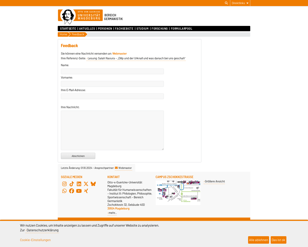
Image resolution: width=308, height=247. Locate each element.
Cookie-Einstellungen (35, 240)
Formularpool (181, 28)
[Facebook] (71, 191)
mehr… (113, 212)
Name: (65, 65)
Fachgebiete (124, 28)
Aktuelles (87, 28)
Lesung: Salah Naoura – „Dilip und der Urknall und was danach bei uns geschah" (136, 58)
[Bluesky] (93, 184)
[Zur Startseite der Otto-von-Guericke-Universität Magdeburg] (80, 17)
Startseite (68, 28)
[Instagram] (64, 184)
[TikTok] (71, 184)
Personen (105, 28)
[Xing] (86, 191)
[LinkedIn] (78, 184)
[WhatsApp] (64, 191)
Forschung (160, 28)
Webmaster (123, 168)
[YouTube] (78, 191)
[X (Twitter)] (86, 184)
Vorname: (67, 77)
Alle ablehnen (258, 240)
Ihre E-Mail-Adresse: (73, 90)
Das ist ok (278, 240)
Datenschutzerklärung (43, 230)
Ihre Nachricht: (70, 107)
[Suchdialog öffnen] (226, 3)
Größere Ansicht (215, 181)
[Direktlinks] (240, 3)
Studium (142, 28)
